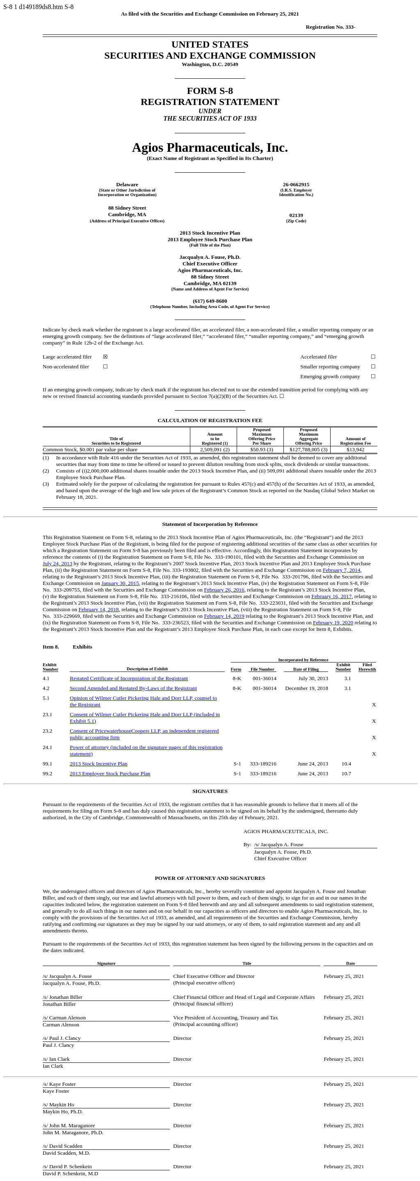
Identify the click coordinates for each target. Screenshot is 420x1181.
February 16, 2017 (331, 596)
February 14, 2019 (224, 616)
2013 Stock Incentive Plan (98, 764)
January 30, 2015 (120, 583)
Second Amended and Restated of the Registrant (133, 688)
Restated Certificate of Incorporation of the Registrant (129, 678)
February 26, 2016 (224, 590)
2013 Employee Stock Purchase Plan (110, 773)
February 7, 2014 (341, 570)
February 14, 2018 (98, 609)
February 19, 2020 (333, 622)
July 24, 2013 (57, 563)
